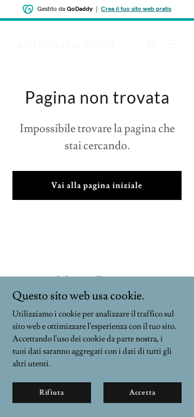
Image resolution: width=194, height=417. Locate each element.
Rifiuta (51, 392)
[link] (66, 45)
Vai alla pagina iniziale (96, 185)
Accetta (142, 392)
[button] (171, 43)
